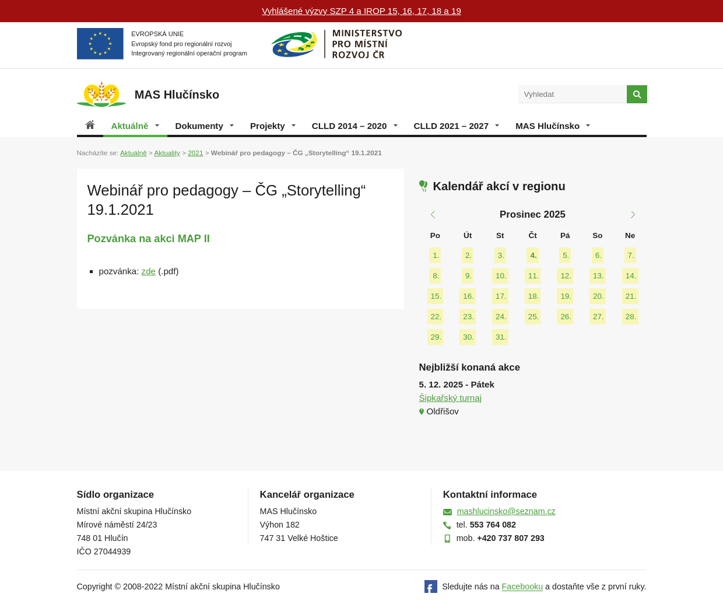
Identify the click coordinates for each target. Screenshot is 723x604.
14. (631, 275)
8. (436, 275)
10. (501, 275)
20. (598, 296)
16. (468, 296)
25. (533, 316)
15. (436, 296)
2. (468, 255)
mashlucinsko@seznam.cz (506, 511)
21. (631, 296)
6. (598, 255)
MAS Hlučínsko (552, 126)
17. (501, 296)
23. (468, 316)
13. (598, 275)
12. (565, 275)
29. (436, 337)
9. (468, 275)
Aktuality (167, 152)
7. (631, 255)
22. (436, 316)
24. (501, 316)
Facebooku (522, 587)
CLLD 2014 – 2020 (355, 126)
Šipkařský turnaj (450, 398)
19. (565, 296)
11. (533, 275)
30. (468, 337)
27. (598, 316)
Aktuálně (135, 126)
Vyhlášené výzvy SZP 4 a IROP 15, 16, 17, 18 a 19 (361, 11)
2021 (195, 152)
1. (436, 255)
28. (631, 316)
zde (149, 271)
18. (533, 296)
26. (565, 316)
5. (566, 255)
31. (501, 337)
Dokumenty (205, 126)
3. (501, 255)
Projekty (273, 126)
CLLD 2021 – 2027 (457, 126)
